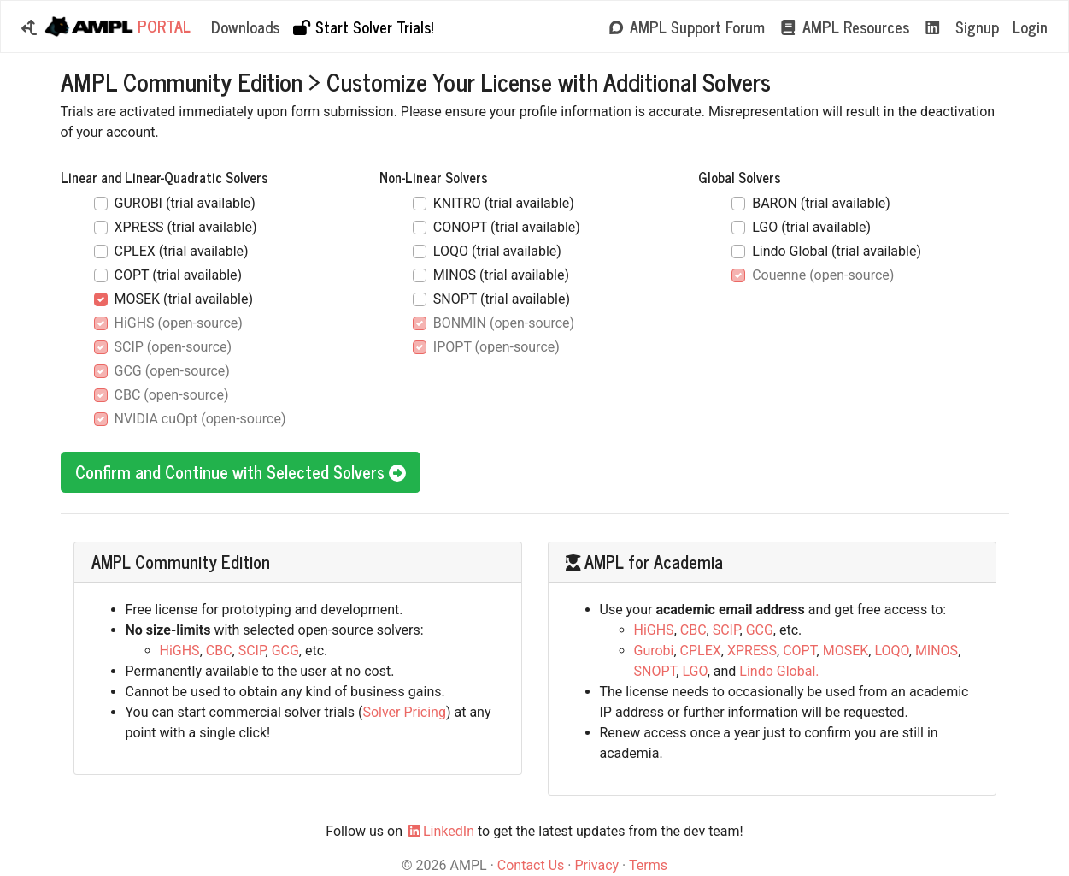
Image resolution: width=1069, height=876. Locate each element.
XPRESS (752, 650)
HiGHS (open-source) (179, 323)
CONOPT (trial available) (506, 227)
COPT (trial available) (179, 275)
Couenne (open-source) (823, 275)
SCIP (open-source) (173, 347)
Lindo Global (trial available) (836, 251)
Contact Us (531, 865)
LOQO (891, 650)
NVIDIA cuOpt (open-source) (200, 419)
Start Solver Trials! (362, 26)
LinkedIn (440, 831)
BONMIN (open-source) (503, 323)
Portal (117, 27)
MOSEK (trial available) (184, 299)
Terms (648, 865)
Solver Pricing (404, 712)
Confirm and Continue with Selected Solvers (240, 472)
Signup (977, 26)
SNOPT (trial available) (501, 299)
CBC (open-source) (172, 395)
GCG (285, 650)
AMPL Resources (843, 26)
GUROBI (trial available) (185, 203)
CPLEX (700, 650)
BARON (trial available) (821, 203)
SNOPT (655, 671)
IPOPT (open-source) (496, 347)
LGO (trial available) (811, 227)
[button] (29, 27)
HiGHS (180, 650)
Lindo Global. (779, 671)
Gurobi (654, 650)
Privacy (596, 865)
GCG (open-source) (172, 371)
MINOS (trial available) (501, 275)
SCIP (252, 650)
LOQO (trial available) (497, 251)
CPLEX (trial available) (182, 251)
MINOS (936, 650)
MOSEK (846, 650)
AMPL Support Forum (686, 26)
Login (1030, 26)
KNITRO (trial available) (503, 203)
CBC (219, 650)
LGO (694, 671)
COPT (799, 650)
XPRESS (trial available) (186, 227)
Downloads (245, 26)
